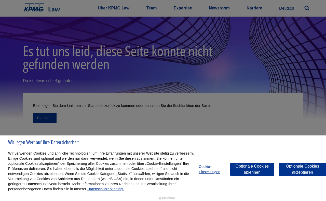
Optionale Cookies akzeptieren (302, 169)
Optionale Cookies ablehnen (252, 169)
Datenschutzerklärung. (105, 189)
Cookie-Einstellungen (209, 169)
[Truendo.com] (167, 198)
